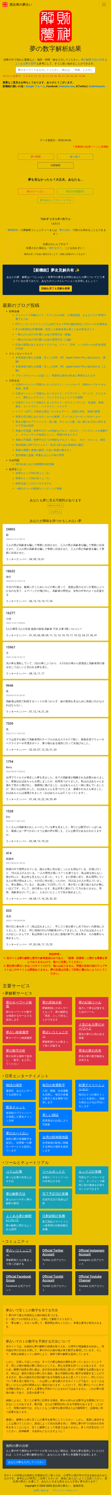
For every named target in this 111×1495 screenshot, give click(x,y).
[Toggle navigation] (103, 4)
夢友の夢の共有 (90, 1050)
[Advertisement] (55, 113)
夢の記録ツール (90, 1002)
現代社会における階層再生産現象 (35, 464)
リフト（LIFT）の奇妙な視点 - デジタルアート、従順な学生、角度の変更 (58, 411)
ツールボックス (53, 1172)
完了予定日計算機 (55, 1194)
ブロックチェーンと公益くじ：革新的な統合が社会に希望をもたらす (56, 375)
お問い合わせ (41, 1490)
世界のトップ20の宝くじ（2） (33, 473)
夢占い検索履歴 (17, 1032)
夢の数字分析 (15, 1050)
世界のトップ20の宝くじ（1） (33, 478)
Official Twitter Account (52, 1252)
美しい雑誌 (50, 1115)
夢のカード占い (36, 191)
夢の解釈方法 (15, 1194)
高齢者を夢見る (55, 505)
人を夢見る (55, 512)
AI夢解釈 (55, 165)
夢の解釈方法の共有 (92, 59)
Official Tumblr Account (52, 1278)
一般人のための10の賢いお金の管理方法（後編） (44, 334)
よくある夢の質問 (25, 63)
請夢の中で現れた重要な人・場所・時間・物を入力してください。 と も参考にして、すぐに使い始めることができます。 (56, 61)
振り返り (75, 156)
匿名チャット (15, 1107)
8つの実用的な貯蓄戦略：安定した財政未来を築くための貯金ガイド (55, 329)
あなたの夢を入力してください (26, 1462)
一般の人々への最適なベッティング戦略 (39, 488)
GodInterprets (97, 86)
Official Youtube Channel (90, 1278)
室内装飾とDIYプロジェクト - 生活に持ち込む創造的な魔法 (50, 444)
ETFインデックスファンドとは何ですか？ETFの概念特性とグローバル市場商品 (61, 324)
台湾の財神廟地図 (55, 1137)
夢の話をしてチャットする (55, 200)
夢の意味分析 (52, 1002)
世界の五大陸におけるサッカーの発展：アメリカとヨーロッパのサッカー (58, 416)
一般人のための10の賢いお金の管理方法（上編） (44, 339)
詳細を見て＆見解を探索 (55, 288)
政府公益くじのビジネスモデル (34, 483)
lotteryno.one (66, 86)
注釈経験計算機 (53, 1216)
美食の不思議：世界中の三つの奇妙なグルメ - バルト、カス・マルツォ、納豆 (60, 439)
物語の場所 (14, 1085)
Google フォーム (35, 86)
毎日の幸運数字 (75, 191)
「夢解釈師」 (13, 230)
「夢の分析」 (64, 230)
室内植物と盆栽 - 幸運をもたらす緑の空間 (40, 455)
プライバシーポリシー (65, 1490)
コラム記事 (14, 1172)
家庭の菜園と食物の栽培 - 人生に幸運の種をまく (44, 450)
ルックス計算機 (90, 1172)
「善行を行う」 (56, 248)
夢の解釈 (36, 156)
